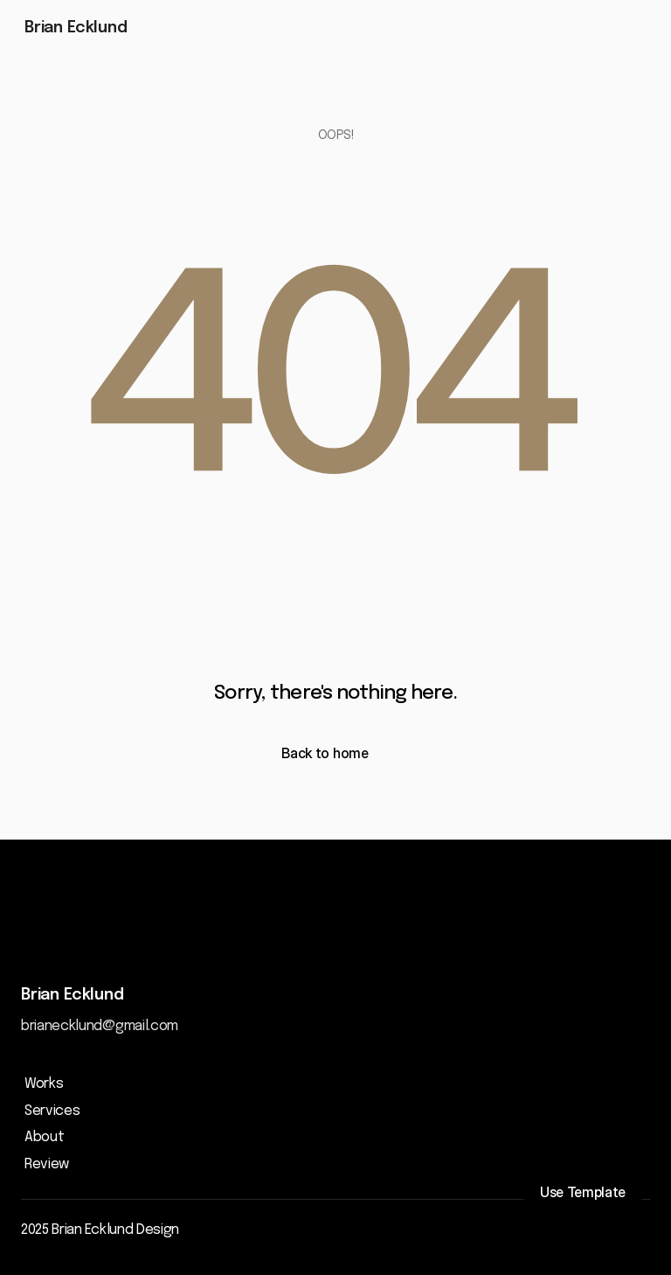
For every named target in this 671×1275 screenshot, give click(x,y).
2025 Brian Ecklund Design (100, 1230)
